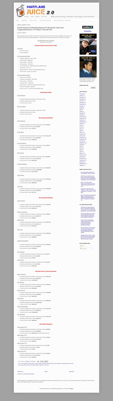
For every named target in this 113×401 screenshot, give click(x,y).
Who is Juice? (33, 20)
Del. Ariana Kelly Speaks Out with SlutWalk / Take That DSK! (88, 173)
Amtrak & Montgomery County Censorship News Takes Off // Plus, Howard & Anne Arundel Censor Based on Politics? (88, 215)
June (81, 127)
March (81, 111)
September (82, 121)
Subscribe (24, 20)
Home (17, 20)
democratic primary (50, 363)
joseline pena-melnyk (30, 364)
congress (44, 363)
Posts (82, 245)
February (82, 94)
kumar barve (46, 364)
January (81, 95)
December (82, 97)
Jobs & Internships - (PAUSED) (62, 20)
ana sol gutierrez (24, 363)
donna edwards (57, 363)
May (81, 128)
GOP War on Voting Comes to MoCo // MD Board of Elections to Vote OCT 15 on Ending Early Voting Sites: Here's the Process (88, 178)
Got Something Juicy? (45, 20)
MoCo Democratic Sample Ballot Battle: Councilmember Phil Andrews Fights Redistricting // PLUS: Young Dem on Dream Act (88, 198)
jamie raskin (23, 364)
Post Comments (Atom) (28, 374)
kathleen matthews (39, 364)
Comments (83, 248)
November (82, 99)
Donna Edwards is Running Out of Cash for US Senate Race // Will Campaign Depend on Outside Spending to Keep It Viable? (88, 230)
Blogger (71, 388)
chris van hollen (38, 363)
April (81, 109)
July (80, 125)
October (81, 100)
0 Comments (33, 361)
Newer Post (20, 371)
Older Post (71, 371)
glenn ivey (68, 363)
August (81, 108)
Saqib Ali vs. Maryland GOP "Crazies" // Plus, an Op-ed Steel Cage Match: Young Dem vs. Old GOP (88, 190)
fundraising (63, 363)
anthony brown (32, 363)
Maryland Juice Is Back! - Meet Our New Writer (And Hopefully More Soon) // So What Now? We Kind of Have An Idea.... (88, 237)
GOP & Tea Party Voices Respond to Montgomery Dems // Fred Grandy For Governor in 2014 (88, 184)
